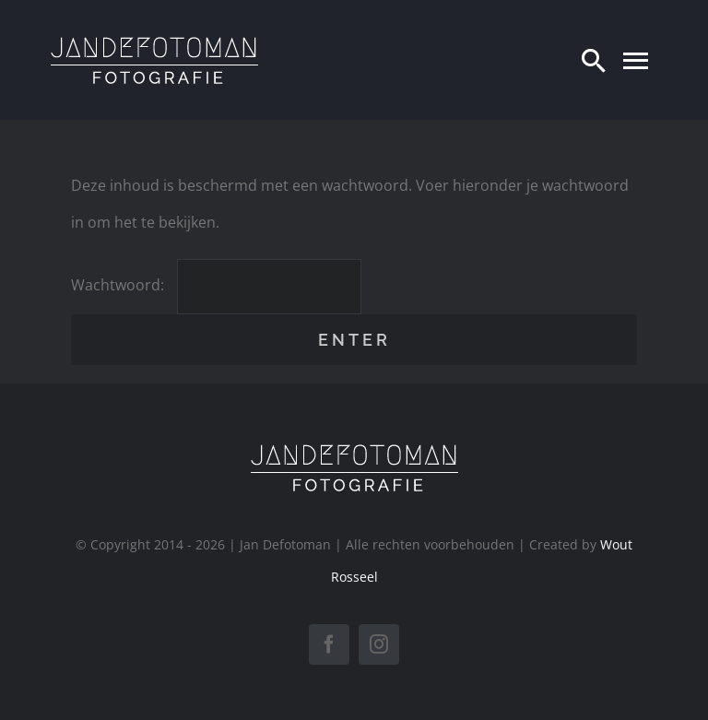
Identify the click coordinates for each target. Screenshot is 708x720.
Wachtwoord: (216, 285)
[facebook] (329, 644)
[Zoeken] (593, 59)
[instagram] (379, 644)
